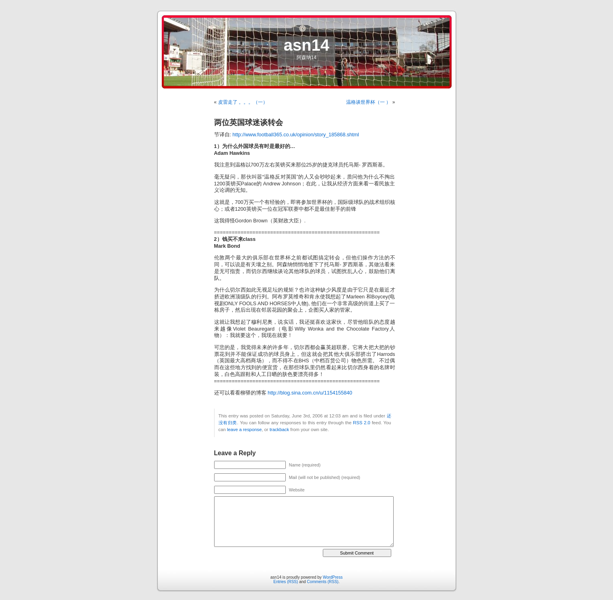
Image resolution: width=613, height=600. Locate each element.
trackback (279, 429)
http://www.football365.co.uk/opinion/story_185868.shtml (296, 135)
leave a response (244, 429)
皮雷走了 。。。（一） (243, 102)
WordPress (333, 577)
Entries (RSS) (285, 581)
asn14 (306, 45)
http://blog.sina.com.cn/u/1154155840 (310, 393)
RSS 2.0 (361, 422)
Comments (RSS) (322, 581)
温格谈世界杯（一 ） (368, 102)
